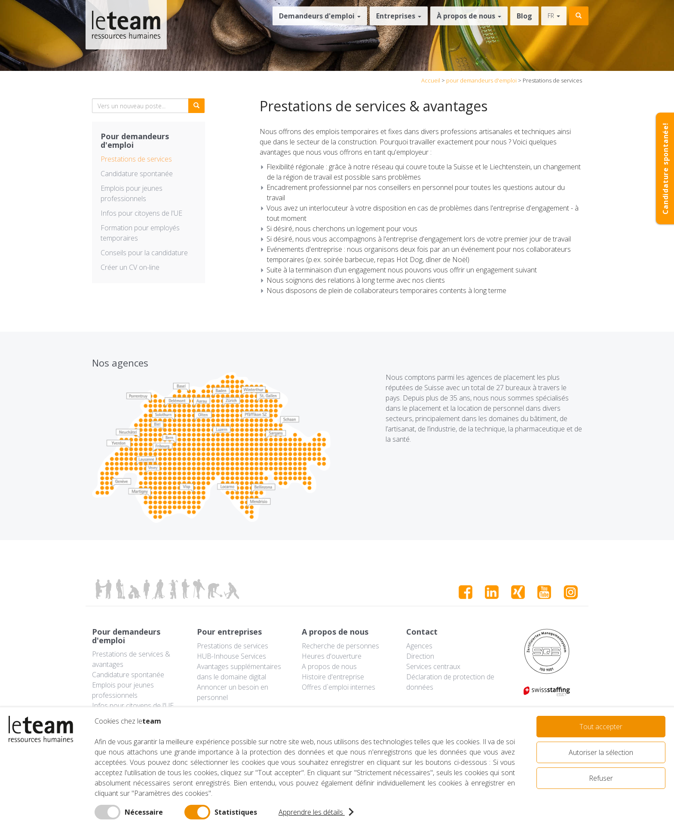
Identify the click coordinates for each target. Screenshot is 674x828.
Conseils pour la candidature (144, 252)
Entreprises (398, 16)
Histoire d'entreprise (333, 676)
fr (554, 16)
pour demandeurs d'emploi (481, 80)
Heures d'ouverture (332, 656)
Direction (420, 656)
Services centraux (433, 666)
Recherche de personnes (340, 646)
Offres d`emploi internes (338, 687)
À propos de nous (469, 16)
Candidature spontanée (137, 173)
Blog (524, 16)
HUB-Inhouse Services (231, 656)
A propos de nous (329, 666)
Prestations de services (136, 159)
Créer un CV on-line (130, 267)
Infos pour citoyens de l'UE (141, 213)
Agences (419, 646)
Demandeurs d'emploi (320, 16)
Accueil (430, 80)
